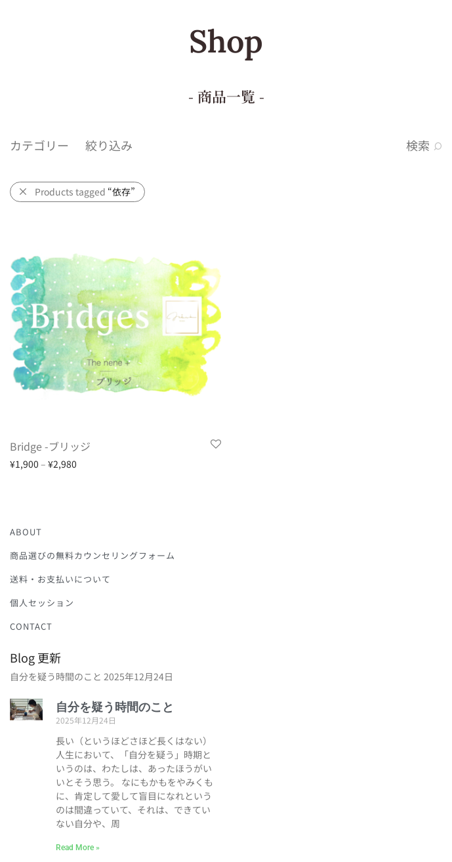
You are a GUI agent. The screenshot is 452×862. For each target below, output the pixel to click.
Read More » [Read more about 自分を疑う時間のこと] (78, 847)
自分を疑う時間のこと (56, 676)
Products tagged (85, 191)
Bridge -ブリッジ (50, 446)
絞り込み (109, 145)
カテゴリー (39, 145)
